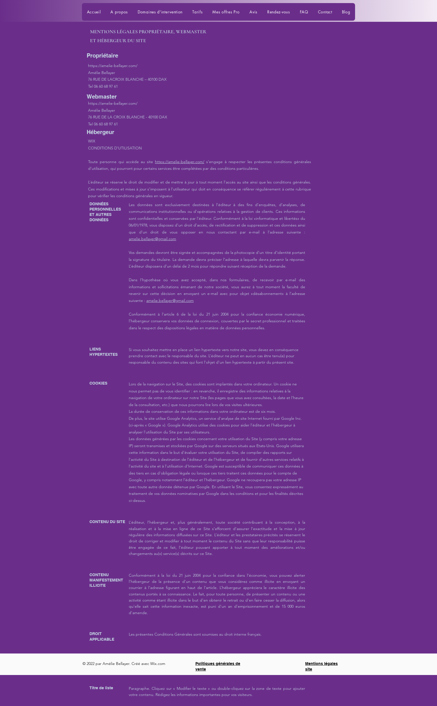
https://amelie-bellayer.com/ (112, 65)
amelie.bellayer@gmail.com (152, 238)
